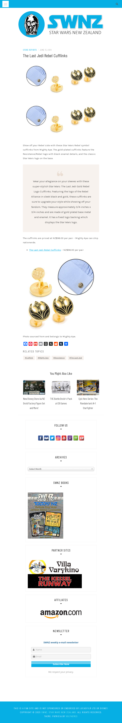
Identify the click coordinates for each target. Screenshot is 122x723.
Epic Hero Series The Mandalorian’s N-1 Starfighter (88, 403)
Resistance (60, 358)
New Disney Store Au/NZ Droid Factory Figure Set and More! (34, 403)
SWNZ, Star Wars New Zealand (58, 712)
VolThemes (72, 716)
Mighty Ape (44, 358)
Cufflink (29, 358)
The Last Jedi (76, 358)
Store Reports (30, 49)
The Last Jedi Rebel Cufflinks (45, 249)
